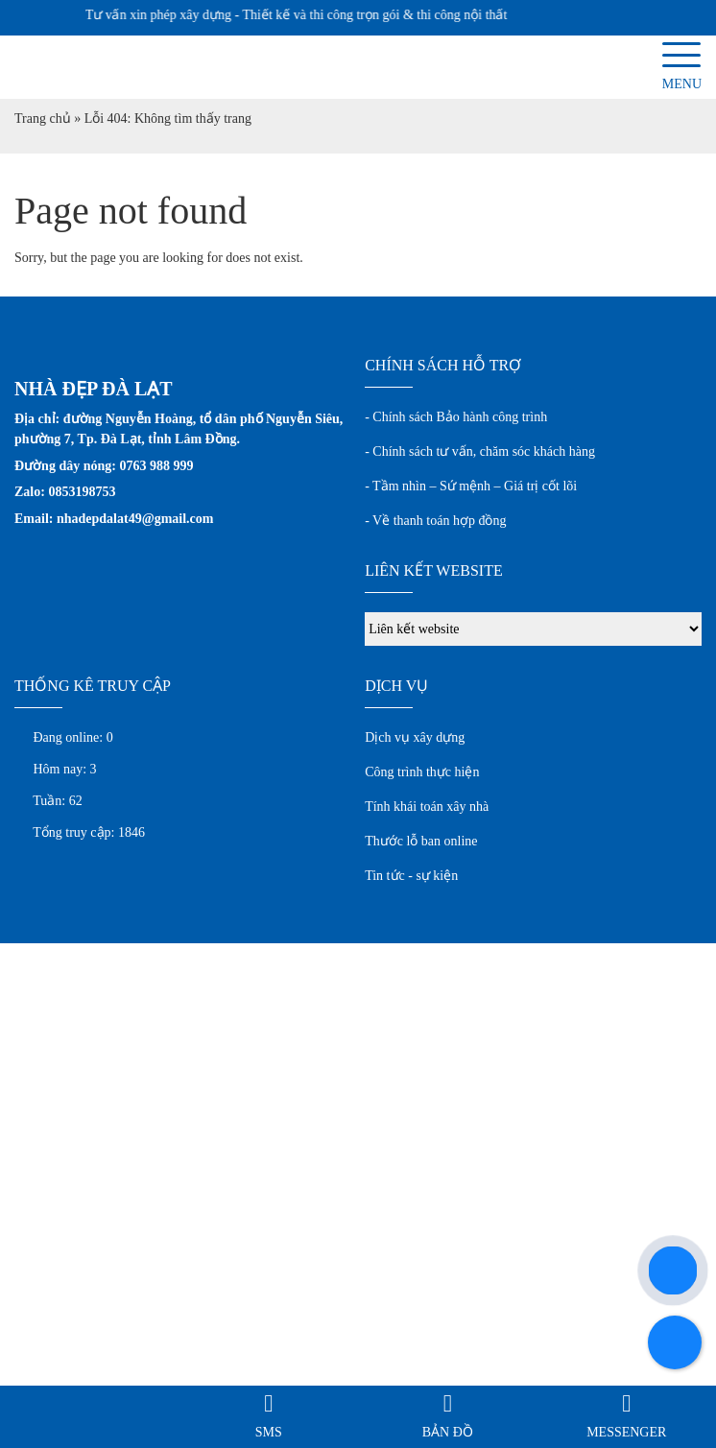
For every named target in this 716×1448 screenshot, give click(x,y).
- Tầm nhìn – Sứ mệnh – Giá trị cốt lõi (471, 486)
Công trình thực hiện (422, 772)
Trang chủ (42, 118)
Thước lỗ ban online (421, 841)
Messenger (626, 1432)
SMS (268, 1432)
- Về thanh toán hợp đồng (435, 520)
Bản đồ (447, 1432)
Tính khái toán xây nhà (427, 806)
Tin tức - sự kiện (411, 875)
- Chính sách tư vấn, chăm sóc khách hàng (480, 451)
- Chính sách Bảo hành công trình (456, 417)
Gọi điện (89, 1432)
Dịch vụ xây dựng (415, 737)
